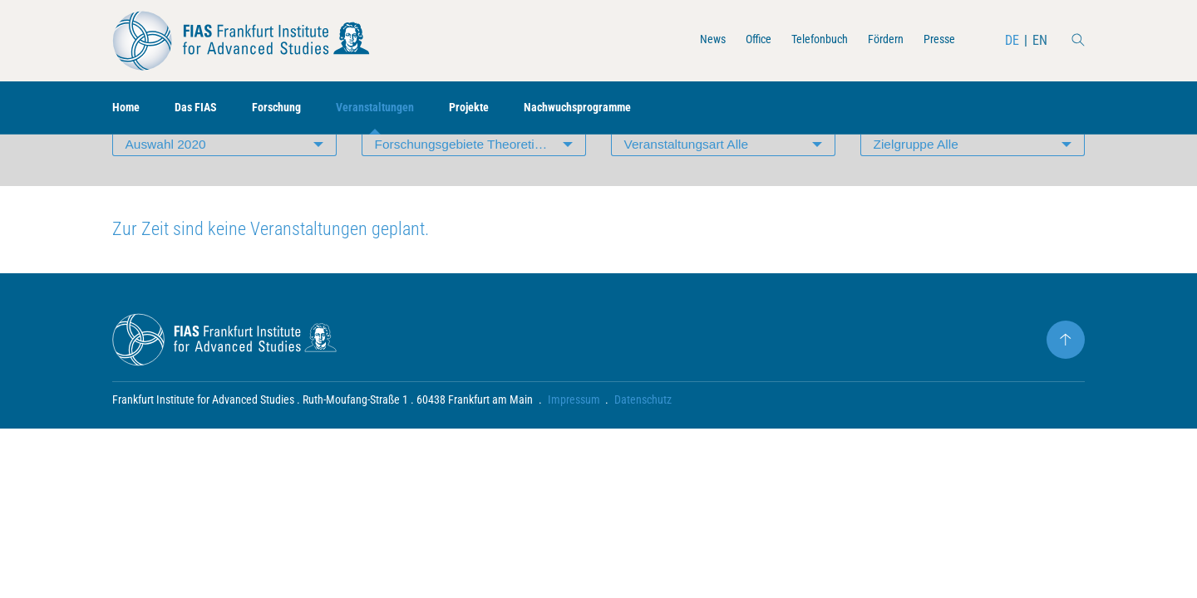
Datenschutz (643, 437)
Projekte (500, 108)
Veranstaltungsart (688, 178)
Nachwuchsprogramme (619, 108)
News (685, 40)
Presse (936, 40)
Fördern (877, 40)
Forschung (290, 108)
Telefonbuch (803, 40)
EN (1039, 40)
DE (1011, 40)
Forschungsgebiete (480, 178)
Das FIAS (203, 108)
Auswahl (167, 178)
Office (735, 40)
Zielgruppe (918, 178)
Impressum (574, 437)
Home (128, 108)
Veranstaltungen (397, 108)
